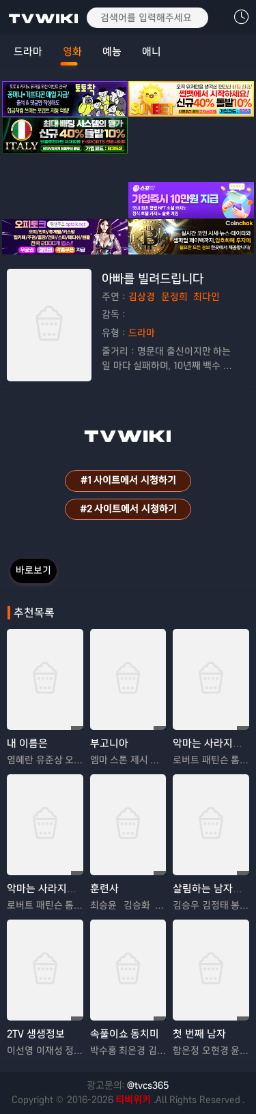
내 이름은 (27, 743)
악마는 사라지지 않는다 (57, 888)
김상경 (141, 297)
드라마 (28, 51)
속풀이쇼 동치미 (125, 1033)
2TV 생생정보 (36, 1033)
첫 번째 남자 (199, 1033)
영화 (72, 51)
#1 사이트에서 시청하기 (128, 480)
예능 (112, 51)
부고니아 (109, 743)
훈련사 (104, 888)
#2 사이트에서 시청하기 (128, 509)
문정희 (174, 297)
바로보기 (33, 570)
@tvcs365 (148, 1085)
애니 (151, 51)
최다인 (206, 297)
